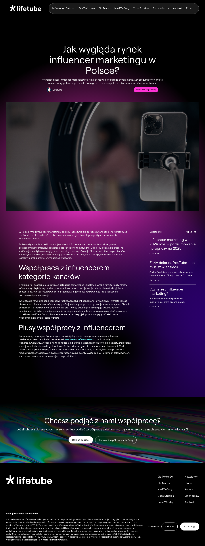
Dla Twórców (87, 8)
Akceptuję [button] (189, 526)
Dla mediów (191, 495)
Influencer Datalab (63, 8)
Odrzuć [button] (169, 526)
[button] (190, 8)
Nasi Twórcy (121, 8)
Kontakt (177, 8)
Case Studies (141, 8)
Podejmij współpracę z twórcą (116, 440)
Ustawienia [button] (153, 526)
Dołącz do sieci (80, 440)
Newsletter (191, 476)
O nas (188, 483)
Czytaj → (154, 253)
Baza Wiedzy (161, 8)
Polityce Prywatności (58, 539)
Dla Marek (104, 8)
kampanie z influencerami (79, 339)
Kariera (189, 489)
